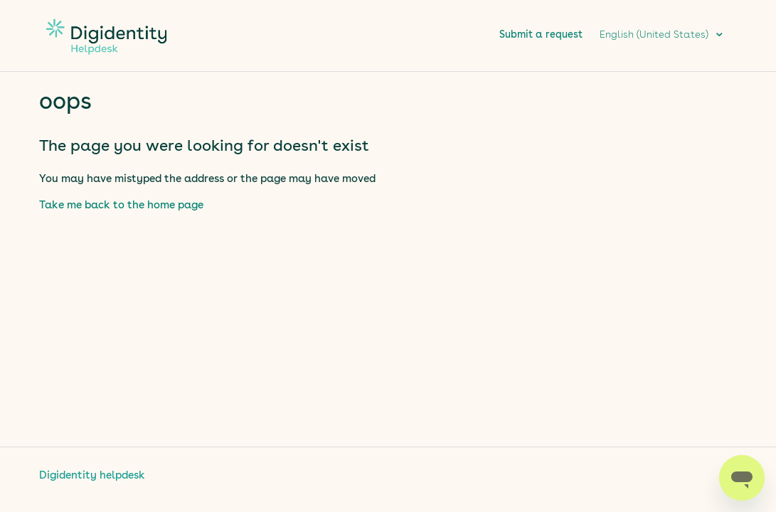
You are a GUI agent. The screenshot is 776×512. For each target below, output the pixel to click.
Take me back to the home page (121, 206)
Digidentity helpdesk (92, 476)
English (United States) (655, 35)
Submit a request (541, 35)
